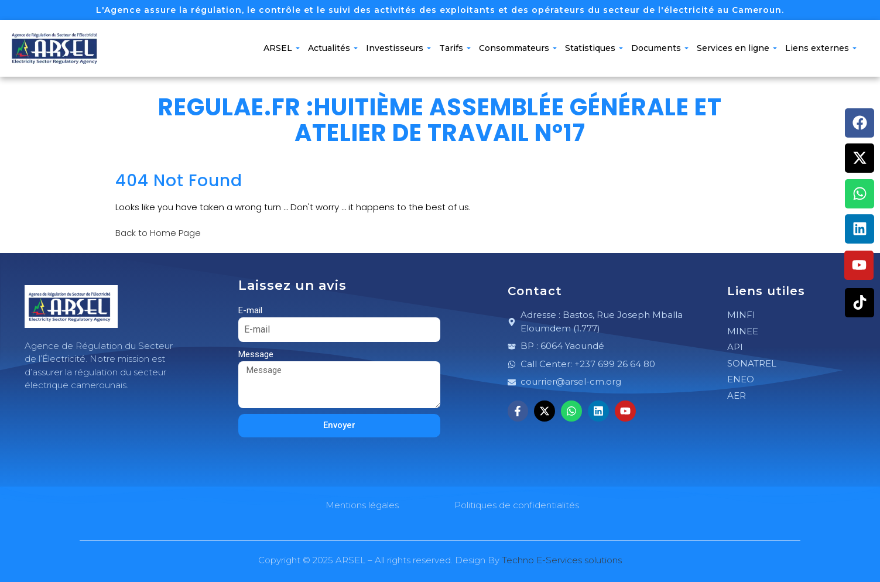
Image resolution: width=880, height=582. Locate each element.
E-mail (250, 310)
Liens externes (821, 48)
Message (255, 354)
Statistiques (594, 48)
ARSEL (281, 48)
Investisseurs (398, 48)
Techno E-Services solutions (562, 560)
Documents (660, 48)
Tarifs (455, 48)
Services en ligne (737, 48)
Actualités (333, 48)
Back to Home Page (158, 233)
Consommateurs (518, 48)
